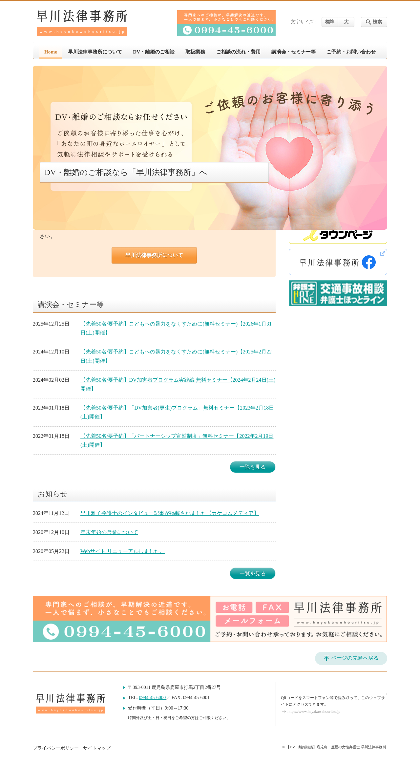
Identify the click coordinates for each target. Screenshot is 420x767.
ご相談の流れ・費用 (238, 51)
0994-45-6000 (152, 697)
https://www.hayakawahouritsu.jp (313, 711)
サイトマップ (97, 748)
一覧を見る (253, 467)
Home (50, 51)
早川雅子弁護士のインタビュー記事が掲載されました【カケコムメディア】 (169, 513)
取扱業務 (195, 51)
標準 (329, 21)
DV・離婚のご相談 (154, 51)
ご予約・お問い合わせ (351, 51)
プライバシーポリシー (56, 748)
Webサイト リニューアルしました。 (122, 551)
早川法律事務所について (95, 51)
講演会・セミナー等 (293, 51)
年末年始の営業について (109, 532)
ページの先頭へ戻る (355, 658)
